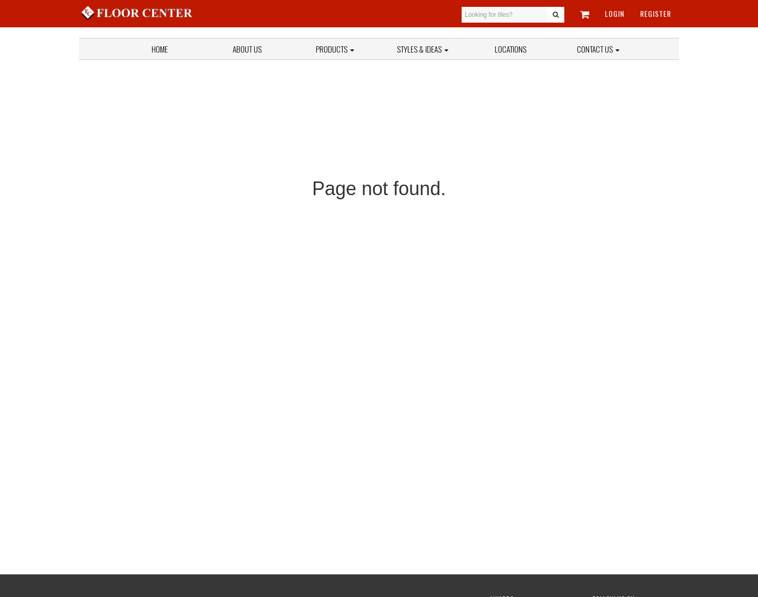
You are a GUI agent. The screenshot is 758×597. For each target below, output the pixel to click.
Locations (510, 49)
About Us (247, 49)
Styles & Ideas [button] (422, 49)
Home (160, 49)
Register (655, 13)
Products (335, 49)
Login (614, 13)
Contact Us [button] (598, 49)
